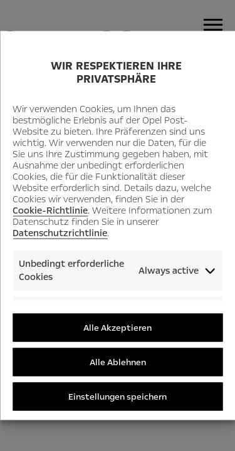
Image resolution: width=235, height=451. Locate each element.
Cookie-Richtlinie (50, 210)
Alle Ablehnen (118, 362)
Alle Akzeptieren (117, 327)
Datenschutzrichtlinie (60, 232)
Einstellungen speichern (117, 396)
